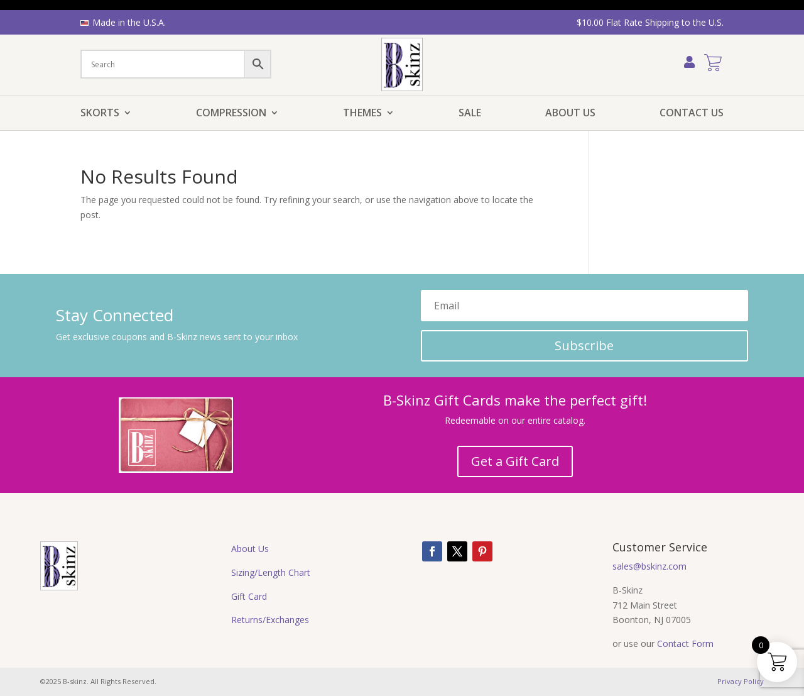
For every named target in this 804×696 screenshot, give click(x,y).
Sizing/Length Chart (270, 572)
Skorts (99, 113)
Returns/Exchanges (270, 620)
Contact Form (685, 643)
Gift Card (249, 596)
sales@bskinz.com (649, 566)
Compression (231, 113)
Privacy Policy (740, 681)
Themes (362, 113)
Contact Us (692, 113)
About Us (570, 113)
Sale (470, 113)
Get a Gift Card (515, 461)
